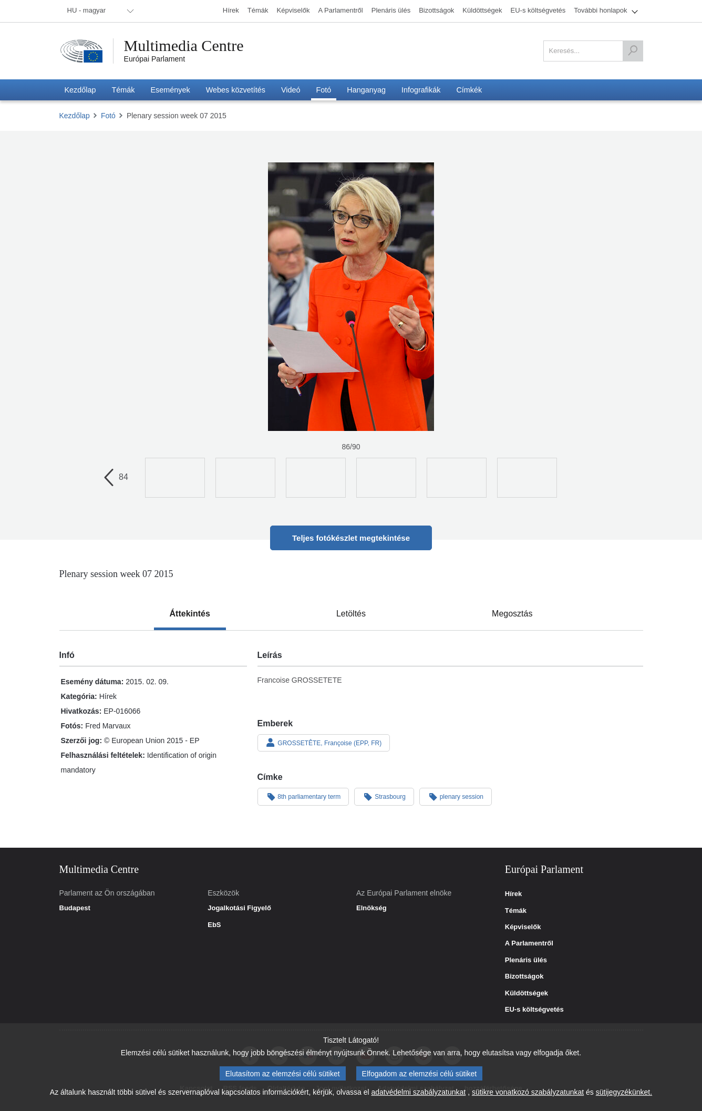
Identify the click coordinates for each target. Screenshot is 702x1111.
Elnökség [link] (371, 908)
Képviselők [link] (523, 927)
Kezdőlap (74, 115)
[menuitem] (98, 11)
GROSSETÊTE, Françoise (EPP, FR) (324, 742)
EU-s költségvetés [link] (534, 1009)
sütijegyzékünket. (624, 1092)
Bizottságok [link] (524, 976)
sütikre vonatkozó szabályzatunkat (528, 1092)
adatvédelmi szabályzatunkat (418, 1092)
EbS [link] (214, 925)
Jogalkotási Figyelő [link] (239, 908)
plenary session (455, 796)
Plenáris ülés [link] (526, 960)
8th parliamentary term (303, 796)
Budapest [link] (74, 908)
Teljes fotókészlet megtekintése (351, 537)
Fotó (108, 115)
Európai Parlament (154, 59)
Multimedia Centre (184, 46)
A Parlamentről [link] (529, 943)
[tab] (190, 614)
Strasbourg (384, 796)
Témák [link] (515, 910)
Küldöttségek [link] (526, 993)
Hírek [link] (513, 894)
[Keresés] (633, 51)
